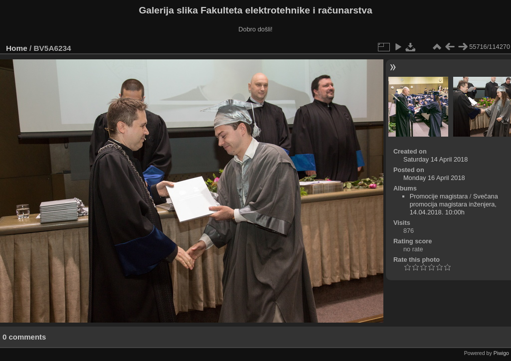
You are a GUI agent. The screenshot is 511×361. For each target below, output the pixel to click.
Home (16, 48)
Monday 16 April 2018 (434, 177)
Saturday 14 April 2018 (435, 159)
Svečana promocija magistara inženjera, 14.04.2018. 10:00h (454, 204)
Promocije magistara (439, 196)
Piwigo (501, 353)
